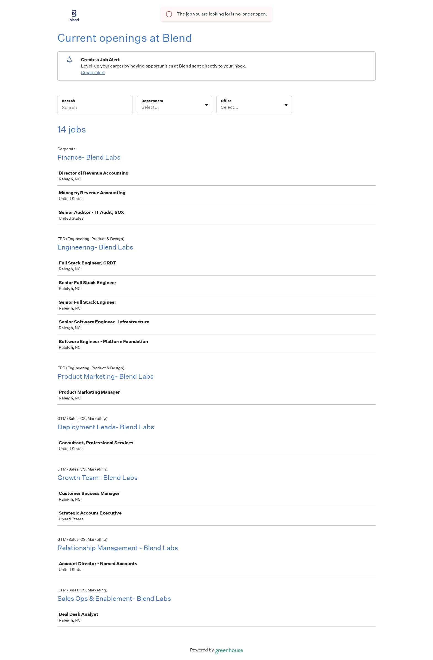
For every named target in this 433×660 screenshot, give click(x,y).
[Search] (95, 108)
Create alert (93, 72)
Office (226, 100)
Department (152, 100)
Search (68, 100)
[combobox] (141, 107)
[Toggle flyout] (206, 105)
